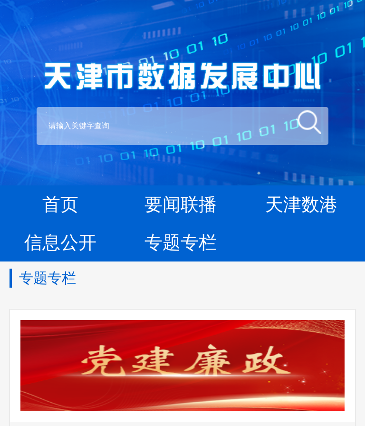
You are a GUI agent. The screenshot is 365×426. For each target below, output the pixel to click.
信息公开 (60, 242)
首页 (60, 204)
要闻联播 (180, 204)
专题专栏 (180, 242)
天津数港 (301, 204)
